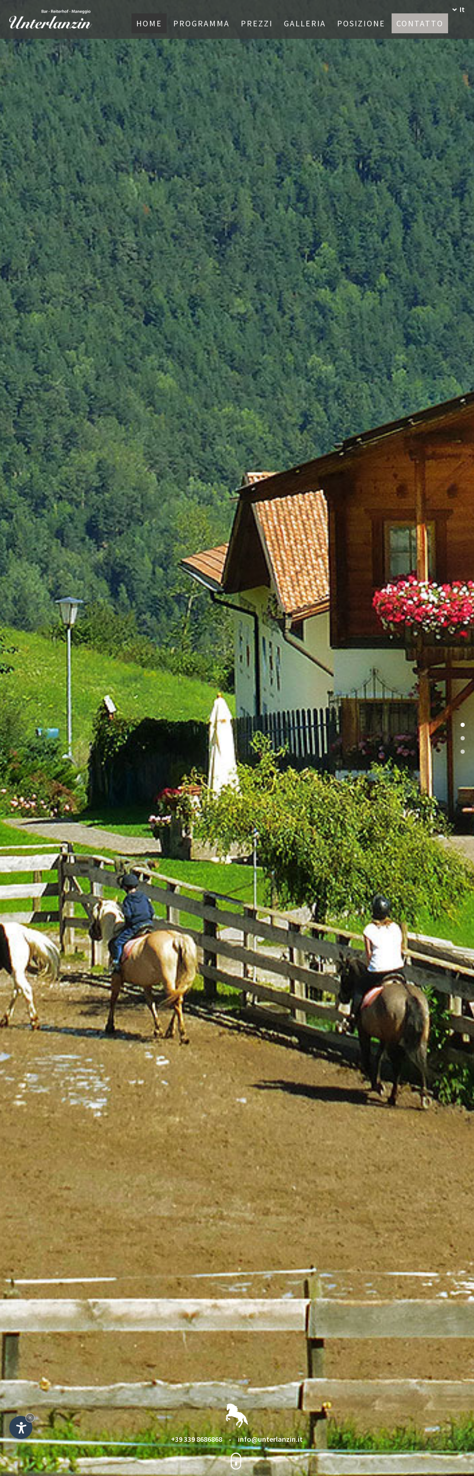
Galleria (305, 23)
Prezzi (257, 23)
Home (149, 23)
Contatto (419, 23)
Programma (201, 23)
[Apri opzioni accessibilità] (20, 1427)
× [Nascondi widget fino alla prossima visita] (30, 1417)
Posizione (361, 23)
